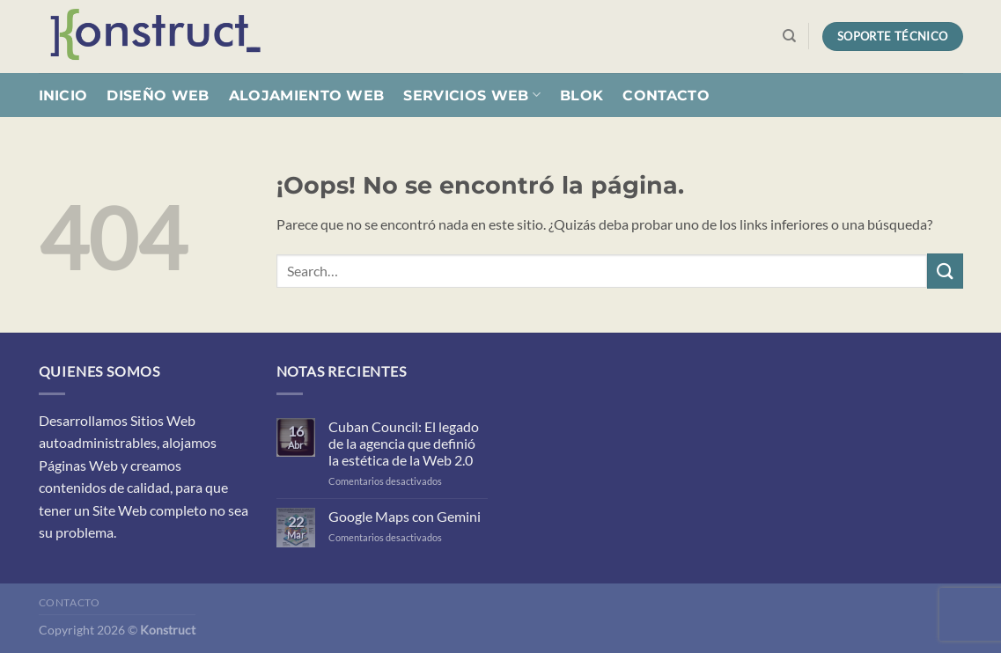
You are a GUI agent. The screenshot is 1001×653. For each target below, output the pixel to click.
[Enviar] (944, 270)
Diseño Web (158, 95)
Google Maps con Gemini (404, 516)
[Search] (789, 36)
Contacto (666, 95)
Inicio (63, 95)
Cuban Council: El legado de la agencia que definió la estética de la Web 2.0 (403, 443)
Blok (581, 95)
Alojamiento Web (307, 95)
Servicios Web (472, 94)
